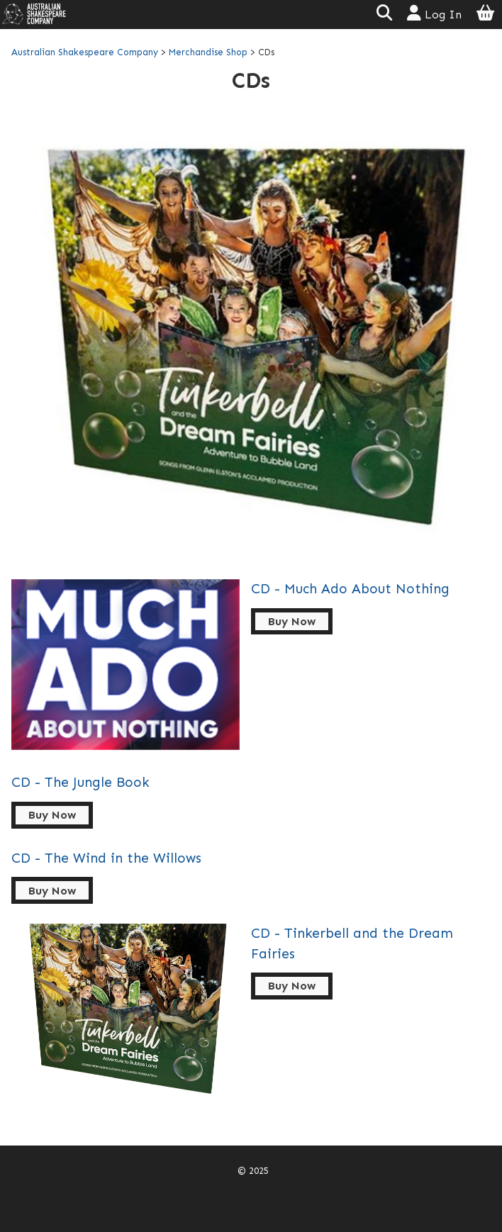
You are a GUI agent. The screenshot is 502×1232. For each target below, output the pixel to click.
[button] (384, 14)
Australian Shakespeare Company (86, 52)
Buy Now (292, 621)
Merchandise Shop (208, 52)
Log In (434, 13)
